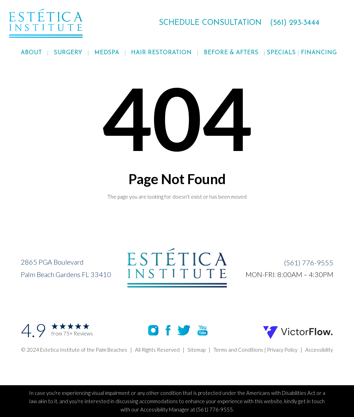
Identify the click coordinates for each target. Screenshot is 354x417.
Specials (281, 53)
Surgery (68, 53)
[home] (63, 23)
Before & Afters (231, 53)
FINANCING (319, 53)
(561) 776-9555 (308, 262)
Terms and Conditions (238, 350)
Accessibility (319, 350)
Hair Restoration (161, 53)
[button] (31, 52)
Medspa (106, 53)
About (31, 53)
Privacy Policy (282, 350)
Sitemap (196, 350)
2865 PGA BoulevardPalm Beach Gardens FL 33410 (66, 268)
